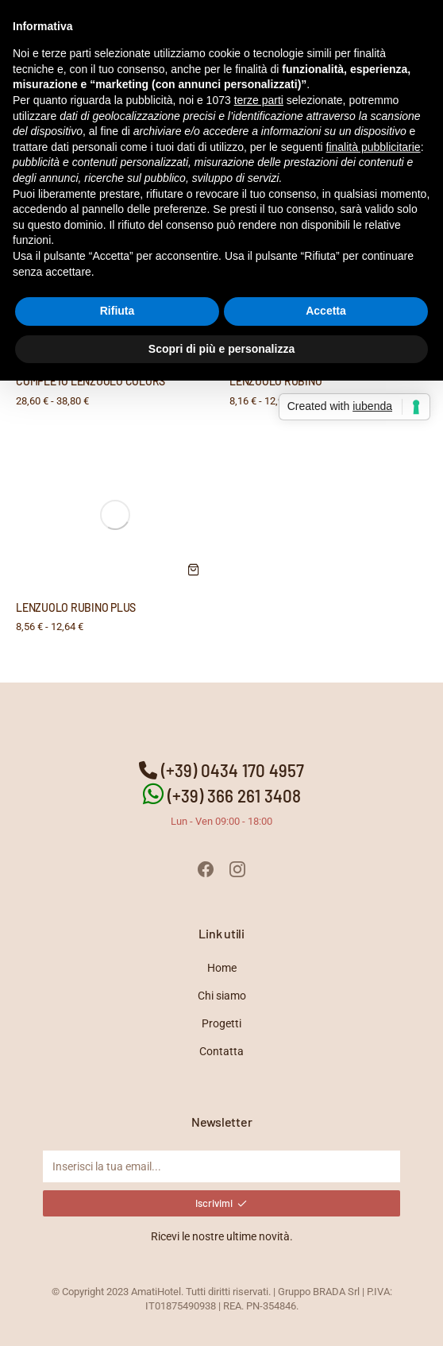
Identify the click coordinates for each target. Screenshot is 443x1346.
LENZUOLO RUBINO (275, 381)
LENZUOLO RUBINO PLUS (76, 607)
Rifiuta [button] (117, 310)
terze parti (258, 100)
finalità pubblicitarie (373, 147)
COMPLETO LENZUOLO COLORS (90, 381)
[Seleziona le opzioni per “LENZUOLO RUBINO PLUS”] (194, 570)
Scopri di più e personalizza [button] (221, 348)
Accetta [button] (326, 310)
